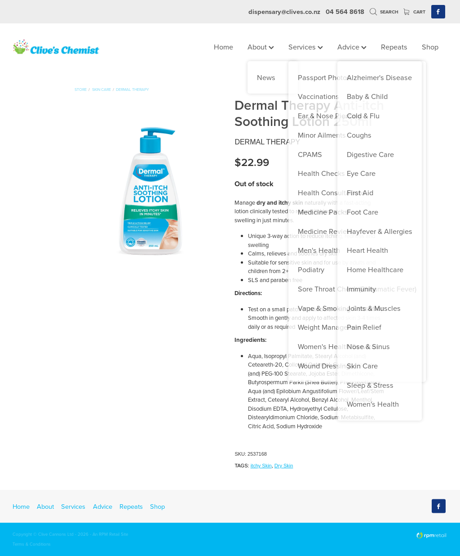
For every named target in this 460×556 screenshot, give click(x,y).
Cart (414, 12)
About (261, 46)
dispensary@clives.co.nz (284, 11)
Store (81, 89)
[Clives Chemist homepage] (56, 47)
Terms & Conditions (32, 544)
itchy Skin (261, 465)
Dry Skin (283, 465)
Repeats (394, 46)
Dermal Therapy (132, 89)
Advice (352, 46)
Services (305, 46)
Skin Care (101, 89)
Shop (430, 46)
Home (223, 46)
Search (384, 12)
